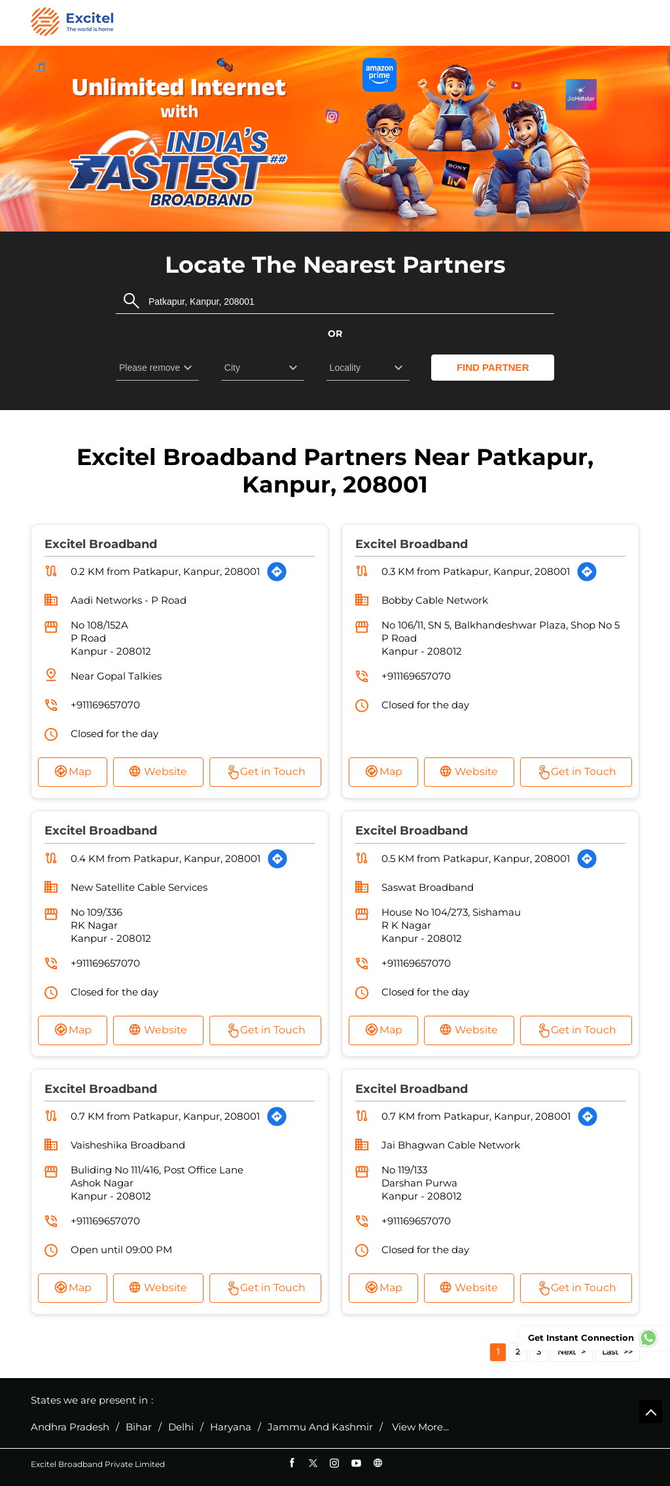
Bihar (139, 1426)
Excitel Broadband (100, 543)
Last (610, 1351)
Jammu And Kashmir (320, 1426)
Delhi (181, 1426)
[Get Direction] (276, 571)
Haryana (230, 1426)
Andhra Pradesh (70, 1426)
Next (566, 1351)
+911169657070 (105, 705)
